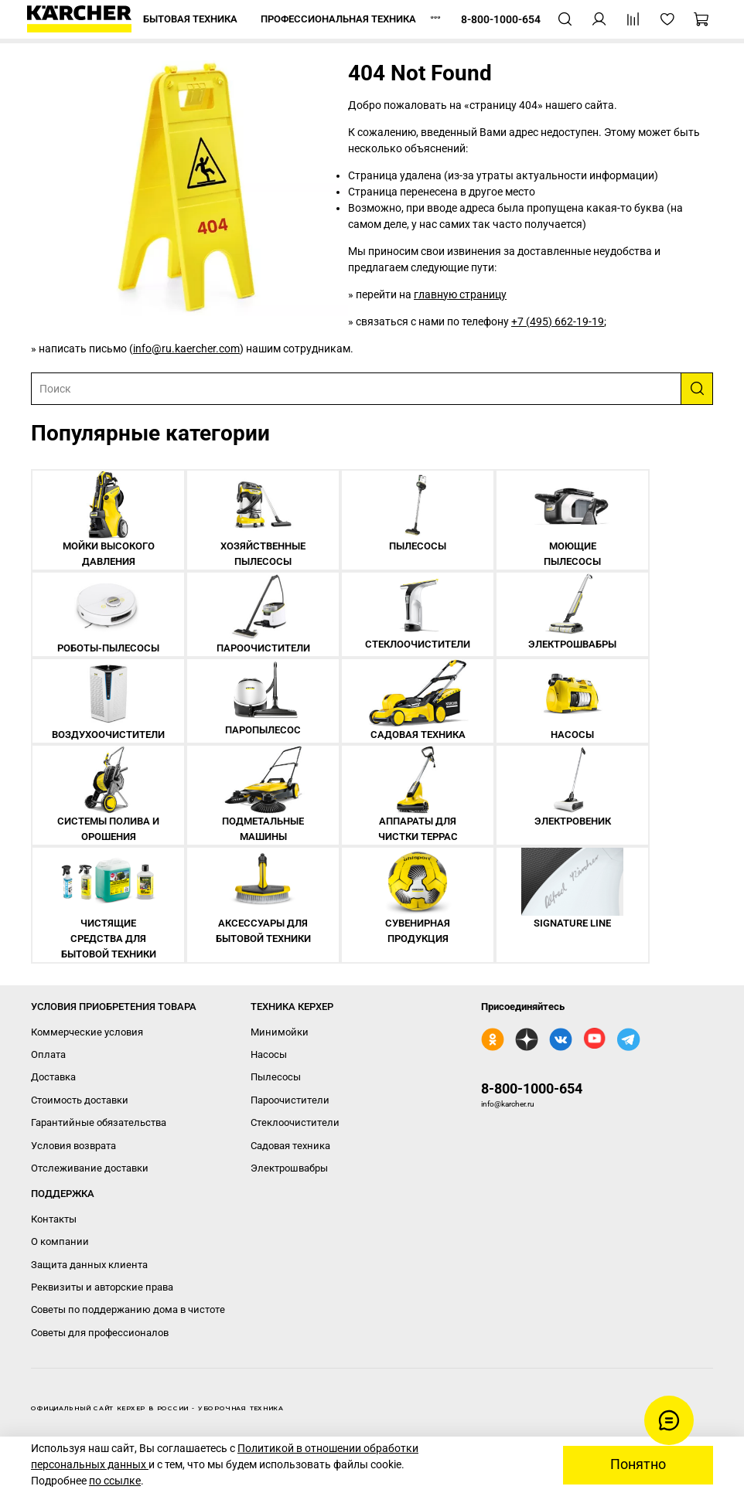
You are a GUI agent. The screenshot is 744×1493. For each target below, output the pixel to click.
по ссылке (115, 1480)
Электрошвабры (289, 1168)
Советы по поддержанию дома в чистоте (128, 1309)
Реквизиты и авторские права (102, 1287)
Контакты (54, 1219)
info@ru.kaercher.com (186, 348)
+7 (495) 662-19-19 (557, 321)
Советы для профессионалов (100, 1332)
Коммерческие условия (87, 1032)
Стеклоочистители (295, 1122)
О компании (60, 1241)
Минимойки (280, 1032)
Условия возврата (73, 1145)
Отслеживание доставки (89, 1168)
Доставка (53, 1077)
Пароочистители (290, 1100)
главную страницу (460, 294)
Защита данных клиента (89, 1264)
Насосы (269, 1054)
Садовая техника (290, 1145)
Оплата (48, 1054)
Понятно (638, 1464)
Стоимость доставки (79, 1100)
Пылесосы (276, 1077)
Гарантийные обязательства (98, 1122)
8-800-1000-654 (531, 1088)
